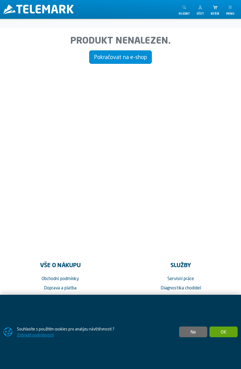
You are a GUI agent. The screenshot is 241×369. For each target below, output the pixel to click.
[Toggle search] (184, 9)
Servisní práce (180, 278)
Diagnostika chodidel (181, 288)
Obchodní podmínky (60, 278)
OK (223, 332)
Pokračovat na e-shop (120, 56)
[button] (200, 9)
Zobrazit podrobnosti (35, 334)
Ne (193, 332)
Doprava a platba (60, 288)
